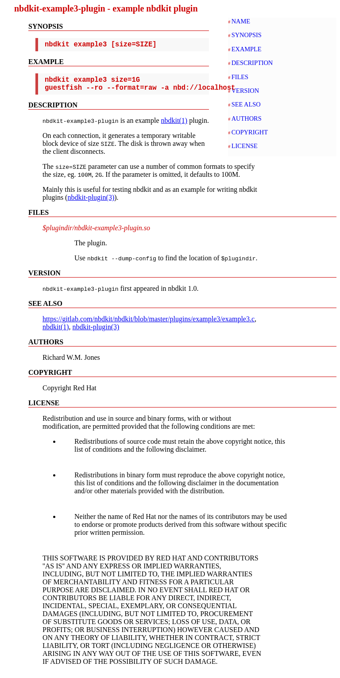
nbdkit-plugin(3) (90, 202)
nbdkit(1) (174, 126)
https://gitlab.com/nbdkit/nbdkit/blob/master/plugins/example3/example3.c (148, 324)
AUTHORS (247, 118)
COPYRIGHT (250, 132)
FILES (240, 76)
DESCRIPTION (252, 62)
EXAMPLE (247, 49)
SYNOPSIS (247, 34)
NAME (241, 21)
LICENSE (245, 145)
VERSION (245, 90)
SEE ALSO (246, 104)
